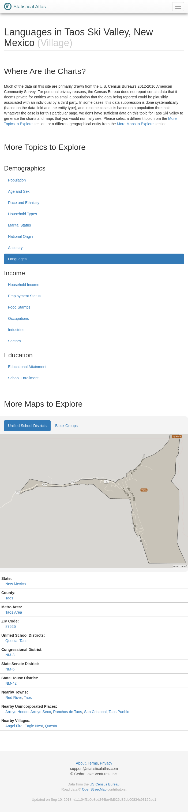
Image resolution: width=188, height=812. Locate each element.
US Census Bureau (104, 784)
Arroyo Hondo (16, 712)
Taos (9, 598)
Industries (16, 330)
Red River (13, 697)
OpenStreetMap (94, 789)
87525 (10, 626)
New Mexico (15, 584)
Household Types (22, 214)
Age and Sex (18, 191)
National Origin (20, 236)
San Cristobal (95, 712)
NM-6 (9, 669)
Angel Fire (13, 726)
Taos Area (13, 612)
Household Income (23, 285)
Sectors (14, 341)
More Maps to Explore (135, 124)
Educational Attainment (27, 367)
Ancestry (15, 248)
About (81, 763)
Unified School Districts (27, 426)
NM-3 (9, 655)
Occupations (18, 318)
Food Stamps (19, 307)
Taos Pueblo (119, 712)
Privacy (106, 763)
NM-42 (11, 683)
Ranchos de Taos (67, 712)
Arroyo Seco (40, 712)
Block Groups (66, 426)
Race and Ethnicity (23, 203)
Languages (17, 259)
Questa (11, 641)
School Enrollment (23, 378)
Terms (93, 763)
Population (17, 180)
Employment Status (24, 296)
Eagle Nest (34, 726)
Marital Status (19, 225)
